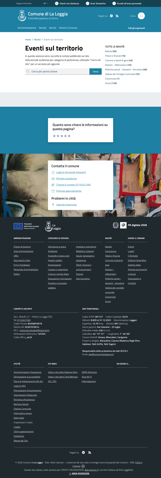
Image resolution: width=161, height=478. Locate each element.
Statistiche (19, 436)
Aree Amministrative (23, 251)
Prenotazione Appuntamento (27, 390)
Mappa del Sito (21, 440)
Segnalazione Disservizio (25, 395)
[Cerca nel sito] (141, 15)
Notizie (108, 246)
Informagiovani (89, 381)
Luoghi (131, 251)
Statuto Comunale (22, 408)
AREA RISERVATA (78, 473)
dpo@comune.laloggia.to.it (101, 354)
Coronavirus (110, 251)
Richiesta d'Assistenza (24, 399)
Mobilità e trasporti (85, 251)
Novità (36, 39)
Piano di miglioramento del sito (28, 381)
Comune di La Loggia (48, 13)
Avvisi (108, 301)
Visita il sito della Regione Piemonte (65, 372)
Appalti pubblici (55, 260)
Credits (17, 427)
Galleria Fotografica (137, 260)
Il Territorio (133, 255)
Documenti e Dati (22, 260)
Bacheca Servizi (21, 404)
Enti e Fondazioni (22, 265)
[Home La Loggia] (43, 16)
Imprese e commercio (86, 246)
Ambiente (52, 251)
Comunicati (110, 297)
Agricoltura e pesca (57, 246)
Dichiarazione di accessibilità (27, 376)
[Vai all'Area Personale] (127, 3)
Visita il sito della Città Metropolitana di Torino (69, 376)
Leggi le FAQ (20, 386)
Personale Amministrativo (26, 269)
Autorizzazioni (54, 265)
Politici (17, 274)
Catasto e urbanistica (58, 269)
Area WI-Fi (87, 376)
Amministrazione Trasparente (27, 372)
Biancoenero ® (92, 470)
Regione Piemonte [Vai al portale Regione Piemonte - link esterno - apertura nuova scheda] (23, 3)
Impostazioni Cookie (23, 422)
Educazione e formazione (60, 278)
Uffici (16, 255)
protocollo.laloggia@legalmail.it (34, 330)
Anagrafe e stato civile (58, 255)
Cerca (95, 71)
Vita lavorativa (83, 278)
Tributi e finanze (112, 255)
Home (28, 39)
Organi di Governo (22, 246)
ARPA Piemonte (89, 372)
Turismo (79, 274)
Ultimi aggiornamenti (24, 431)
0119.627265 (24, 320)
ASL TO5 (52, 381)
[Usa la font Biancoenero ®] (67, 3)
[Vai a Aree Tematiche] (95, 3)
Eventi (131, 246)
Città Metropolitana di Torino (43, 18)
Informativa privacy (23, 413)
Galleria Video (134, 265)
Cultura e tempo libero (58, 274)
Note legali (19, 418)
